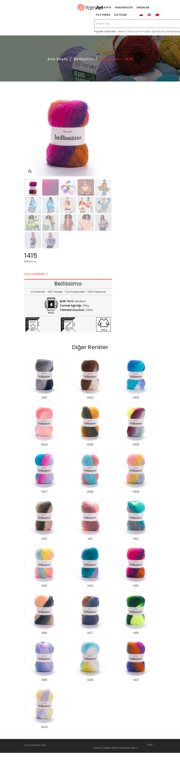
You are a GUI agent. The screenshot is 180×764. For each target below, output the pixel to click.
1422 (44, 727)
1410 (44, 539)
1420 (90, 680)
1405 (90, 444)
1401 (44, 398)
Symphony (159, 31)
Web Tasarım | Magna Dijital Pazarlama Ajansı (123, 746)
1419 (44, 680)
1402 (90, 398)
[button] (30, 171)
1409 (136, 492)
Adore (121, 31)
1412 (136, 539)
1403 (136, 398)
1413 (44, 586)
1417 (90, 633)
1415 (136, 586)
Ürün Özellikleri (34, 274)
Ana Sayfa (57, 59)
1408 (90, 492)
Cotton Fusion (142, 31)
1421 (136, 680)
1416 (44, 633)
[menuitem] (103, 8)
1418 (136, 633)
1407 (44, 492)
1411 (90, 539)
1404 (44, 444)
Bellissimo (84, 59)
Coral (129, 31)
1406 (136, 444)
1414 (90, 586)
